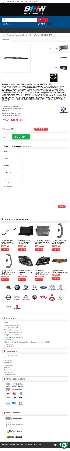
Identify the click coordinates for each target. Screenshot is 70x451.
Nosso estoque (8, 368)
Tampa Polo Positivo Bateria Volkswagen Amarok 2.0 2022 (24, 244)
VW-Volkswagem (15, 106)
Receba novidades (9, 377)
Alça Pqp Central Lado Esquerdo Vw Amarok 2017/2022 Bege (8, 275)
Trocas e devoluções (10, 373)
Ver (49, 24)
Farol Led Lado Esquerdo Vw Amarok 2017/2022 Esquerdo (42, 275)
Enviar (62, 209)
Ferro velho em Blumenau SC (13, 335)
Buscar (42, 20)
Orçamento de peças (10, 358)
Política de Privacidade (11, 330)
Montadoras (7, 365)
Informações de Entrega (11, 328)
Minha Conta (8, 370)
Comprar (5, 252)
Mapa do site (8, 363)
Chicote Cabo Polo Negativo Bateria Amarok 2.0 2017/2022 (8, 244)
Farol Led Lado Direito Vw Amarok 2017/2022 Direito (25, 275)
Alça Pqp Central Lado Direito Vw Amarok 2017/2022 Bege (59, 244)
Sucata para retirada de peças (13, 340)
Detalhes (6, 39)
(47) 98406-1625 (22, 1)
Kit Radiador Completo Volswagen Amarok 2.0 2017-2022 (42, 244)
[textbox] (19, 20)
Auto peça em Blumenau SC (12, 337)
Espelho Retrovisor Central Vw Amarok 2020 (60, 274)
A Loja (6, 325)
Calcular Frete (41, 129)
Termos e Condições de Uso (12, 333)
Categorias (21, 31)
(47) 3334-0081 (10, 1)
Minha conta (33, 1)
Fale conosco (8, 360)
